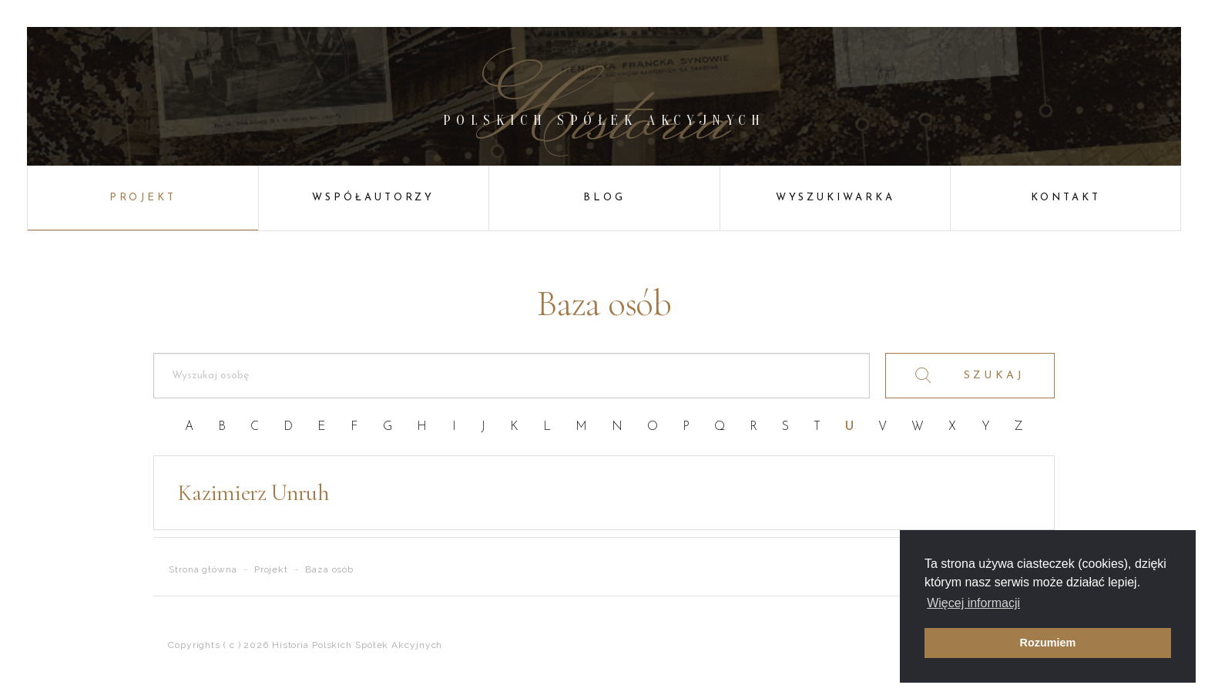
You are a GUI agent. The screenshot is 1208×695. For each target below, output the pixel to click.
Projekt (142, 198)
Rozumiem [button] (1048, 642)
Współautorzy (373, 198)
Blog (604, 198)
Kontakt (1066, 198)
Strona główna (203, 569)
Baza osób (329, 569)
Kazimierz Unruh (253, 492)
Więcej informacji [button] (973, 602)
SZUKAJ (970, 375)
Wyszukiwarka (835, 198)
